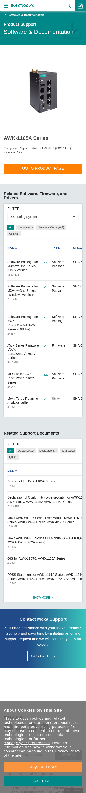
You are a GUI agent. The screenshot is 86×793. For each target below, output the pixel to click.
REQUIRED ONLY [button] (43, 767)
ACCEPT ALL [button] (43, 781)
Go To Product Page (43, 168)
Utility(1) (14, 233)
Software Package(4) (51, 227)
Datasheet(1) (26, 450)
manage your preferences (27, 743)
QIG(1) (13, 457)
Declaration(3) (48, 450)
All (10, 227)
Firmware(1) (25, 227)
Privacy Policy (67, 751)
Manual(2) (68, 450)
